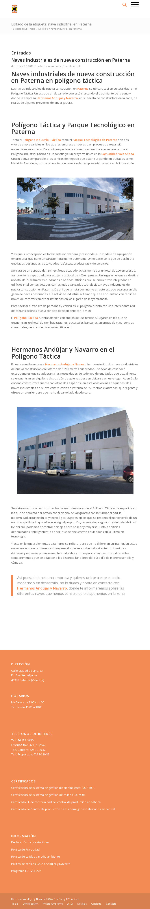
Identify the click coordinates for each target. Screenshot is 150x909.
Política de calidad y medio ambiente (35, 856)
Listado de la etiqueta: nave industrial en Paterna (51, 24)
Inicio (32, 28)
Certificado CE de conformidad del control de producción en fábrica (56, 802)
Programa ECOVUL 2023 (27, 871)
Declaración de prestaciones (30, 842)
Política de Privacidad (25, 849)
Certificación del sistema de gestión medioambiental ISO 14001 (53, 788)
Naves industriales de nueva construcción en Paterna (70, 60)
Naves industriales (50, 66)
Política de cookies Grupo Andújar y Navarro (40, 864)
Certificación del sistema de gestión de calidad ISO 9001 (48, 795)
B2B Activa (72, 899)
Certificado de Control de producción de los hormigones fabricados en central (63, 809)
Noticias (43, 28)
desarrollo (75, 66)
